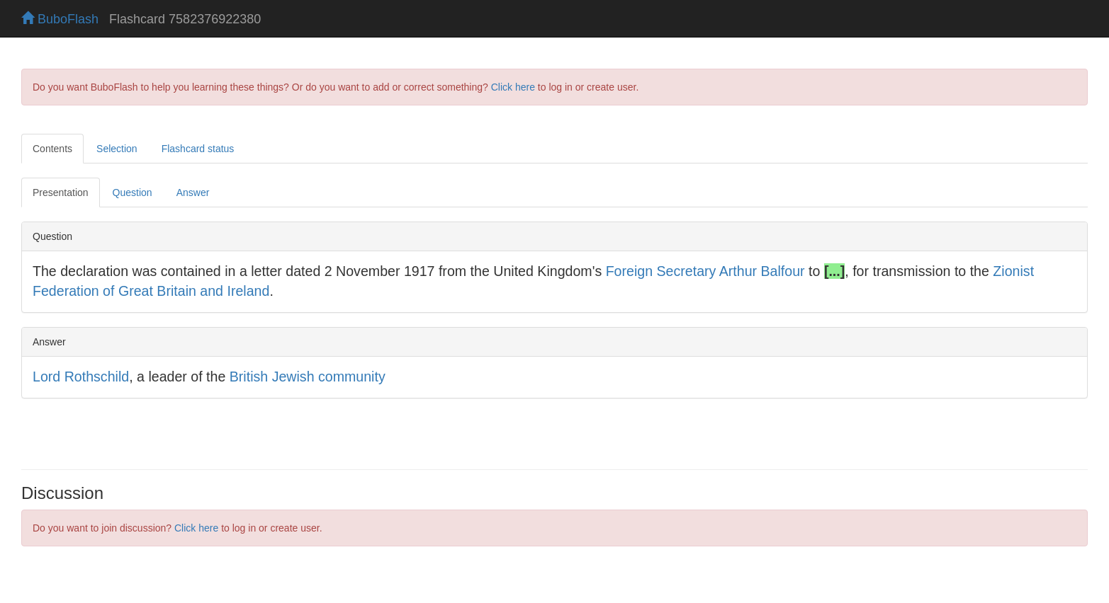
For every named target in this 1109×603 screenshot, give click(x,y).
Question (132, 192)
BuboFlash (59, 19)
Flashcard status (198, 148)
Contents (52, 148)
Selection (116, 148)
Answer (193, 192)
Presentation (61, 192)
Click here (513, 87)
